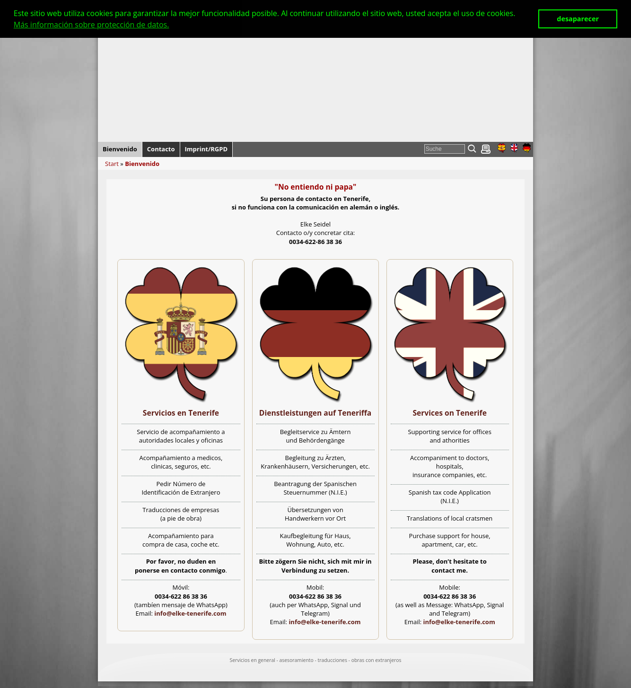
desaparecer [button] (578, 18)
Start (112, 163)
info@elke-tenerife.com (190, 613)
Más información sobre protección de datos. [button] (91, 24)
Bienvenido (142, 163)
